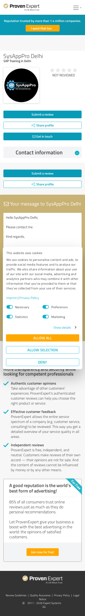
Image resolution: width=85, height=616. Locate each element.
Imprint (11, 298)
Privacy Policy (29, 298)
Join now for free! (42, 552)
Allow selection (42, 349)
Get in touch (42, 136)
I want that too (41, 28)
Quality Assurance (40, 595)
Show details (62, 327)
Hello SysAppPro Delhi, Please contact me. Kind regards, (42, 238)
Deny (42, 362)
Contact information (47, 152)
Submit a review (42, 114)
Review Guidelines (16, 595)
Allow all (42, 337)
